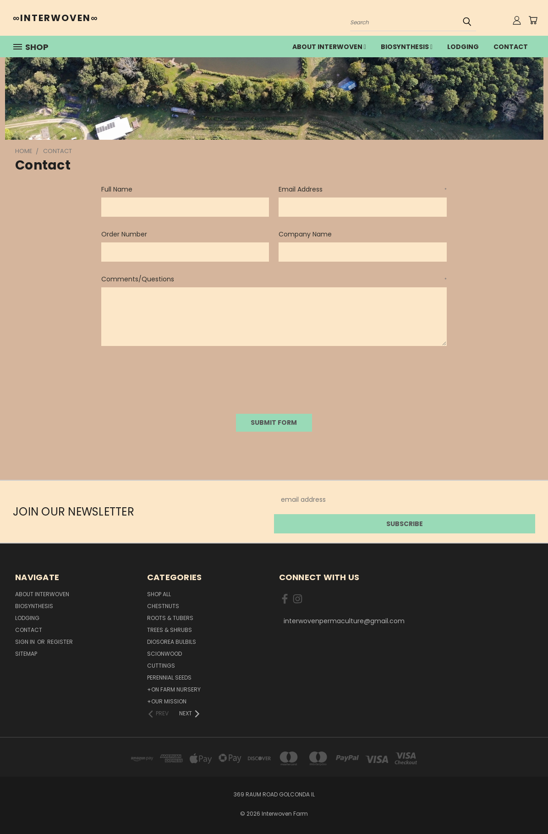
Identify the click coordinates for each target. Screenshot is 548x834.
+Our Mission (166, 701)
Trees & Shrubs (169, 630)
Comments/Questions (273, 279)
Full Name (116, 189)
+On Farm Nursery (174, 689)
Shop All (159, 594)
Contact (510, 46)
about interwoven (329, 46)
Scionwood (164, 654)
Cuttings (161, 665)
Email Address (362, 189)
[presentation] (171, 377)
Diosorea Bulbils (171, 642)
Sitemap (26, 654)
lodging (463, 46)
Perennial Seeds (169, 677)
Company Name (305, 234)
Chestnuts (163, 606)
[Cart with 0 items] (532, 20)
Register (60, 642)
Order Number (124, 234)
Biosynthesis (407, 46)
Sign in (25, 642)
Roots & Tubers (170, 618)
